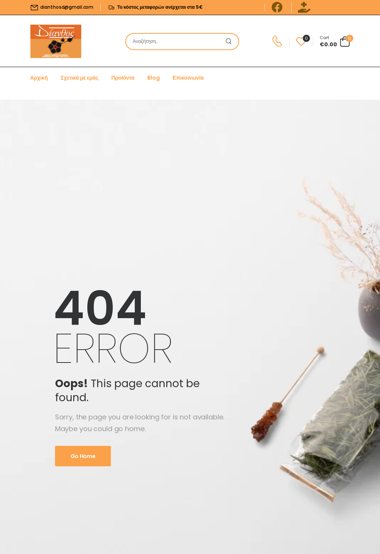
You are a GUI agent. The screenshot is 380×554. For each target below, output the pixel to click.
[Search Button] (230, 41)
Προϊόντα (122, 78)
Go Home (83, 456)
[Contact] (278, 41)
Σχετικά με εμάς (79, 78)
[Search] (174, 41)
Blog (153, 78)
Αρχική (39, 78)
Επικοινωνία (188, 78)
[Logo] (55, 41)
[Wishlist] (301, 41)
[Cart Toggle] (335, 41)
